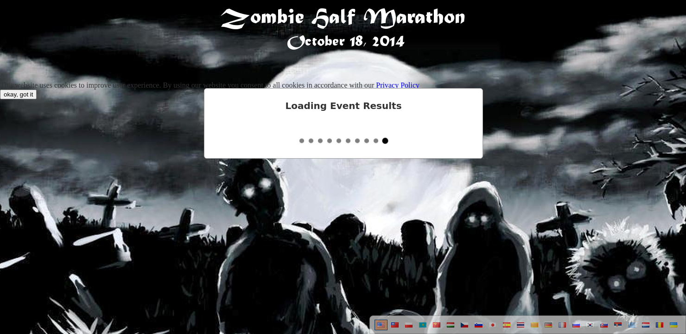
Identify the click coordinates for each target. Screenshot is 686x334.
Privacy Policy (397, 85)
